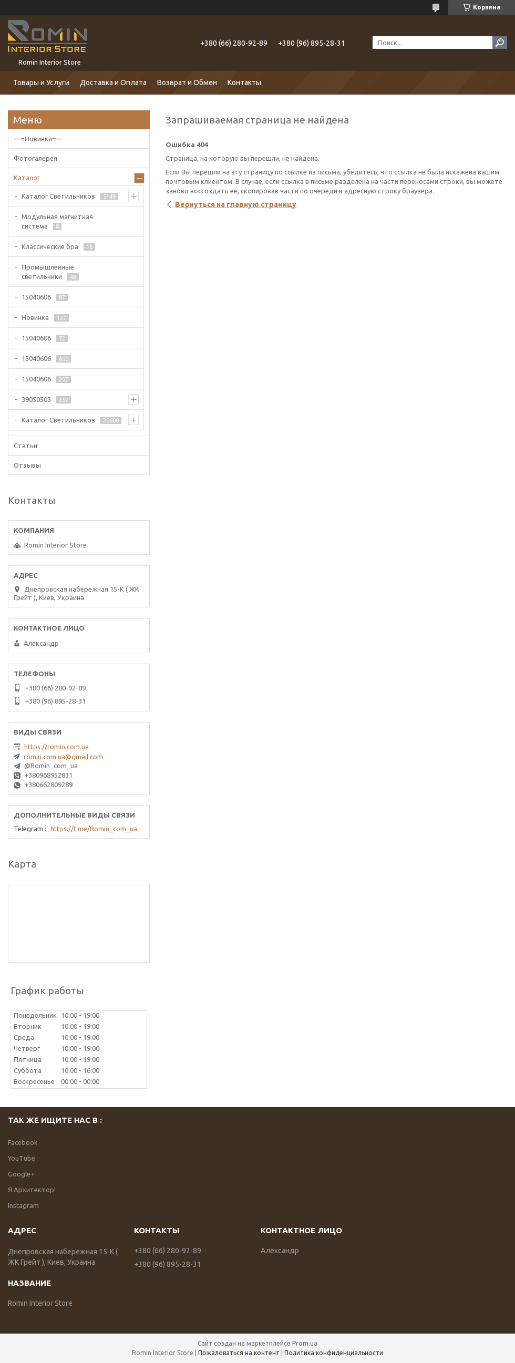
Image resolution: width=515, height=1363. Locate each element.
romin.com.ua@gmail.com (63, 756)
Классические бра (50, 246)
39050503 (36, 399)
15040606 (36, 297)
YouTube (21, 1158)
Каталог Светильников (58, 196)
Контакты (244, 82)
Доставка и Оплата (113, 82)
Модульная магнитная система (57, 221)
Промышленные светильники (48, 271)
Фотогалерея (35, 158)
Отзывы (27, 465)
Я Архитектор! (32, 1189)
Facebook (23, 1142)
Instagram (23, 1205)
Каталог (27, 177)
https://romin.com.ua (56, 746)
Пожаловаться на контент (239, 1352)
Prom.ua (304, 1343)
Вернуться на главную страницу (235, 204)
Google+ (21, 1174)
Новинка (35, 317)
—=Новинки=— (38, 138)
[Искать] (499, 42)
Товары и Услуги (41, 82)
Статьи (25, 445)
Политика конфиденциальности (333, 1352)
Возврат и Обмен (187, 82)
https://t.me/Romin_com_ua (93, 828)
